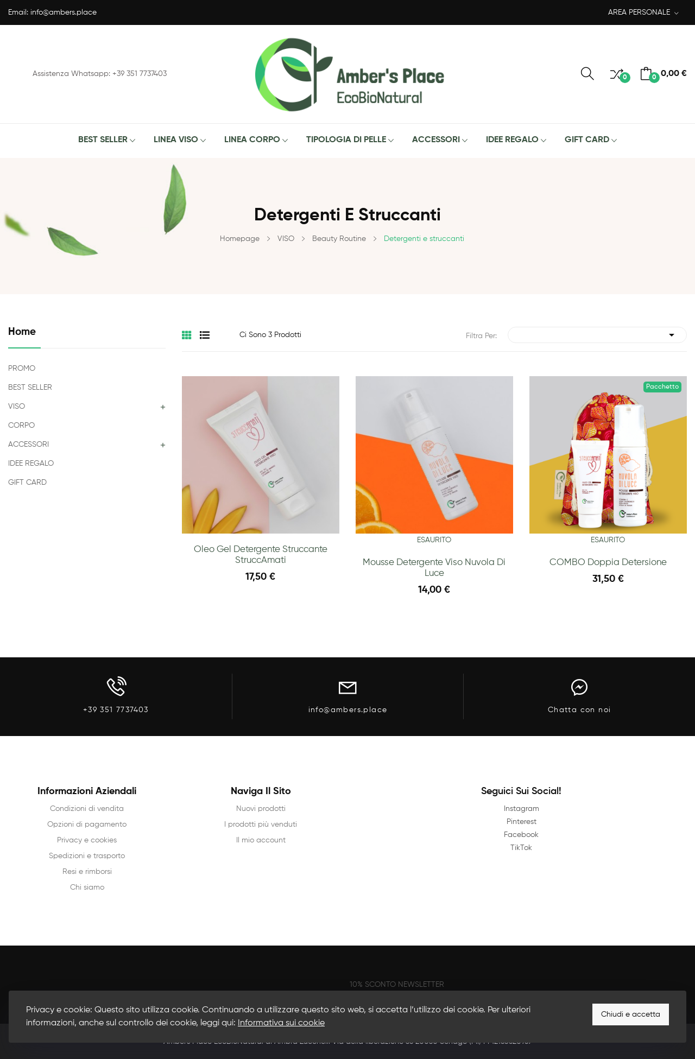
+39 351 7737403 (116, 710)
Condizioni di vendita (87, 809)
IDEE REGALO (31, 463)
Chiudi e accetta (630, 1014)
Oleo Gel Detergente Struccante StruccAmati (260, 555)
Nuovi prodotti (261, 809)
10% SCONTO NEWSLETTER (397, 984)
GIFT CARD (27, 482)
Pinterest (521, 822)
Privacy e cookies (87, 840)
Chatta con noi (579, 710)
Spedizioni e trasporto (87, 856)
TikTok (521, 848)
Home (22, 332)
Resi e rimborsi (87, 872)
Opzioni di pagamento (87, 824)
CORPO (21, 425)
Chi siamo (87, 887)
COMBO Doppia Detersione (608, 562)
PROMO (21, 368)
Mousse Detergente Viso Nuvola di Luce (434, 568)
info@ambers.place (63, 12)
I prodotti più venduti (260, 824)
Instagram (521, 809)
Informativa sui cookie (281, 1023)
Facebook (521, 835)
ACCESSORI (28, 444)
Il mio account (261, 840)
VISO (16, 406)
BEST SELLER (30, 387)
